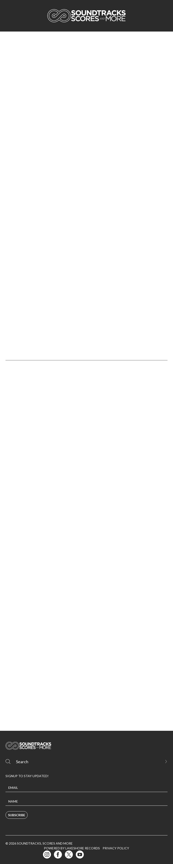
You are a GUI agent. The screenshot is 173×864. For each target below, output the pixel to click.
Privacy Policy (116, 848)
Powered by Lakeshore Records (72, 848)
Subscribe (16, 815)
